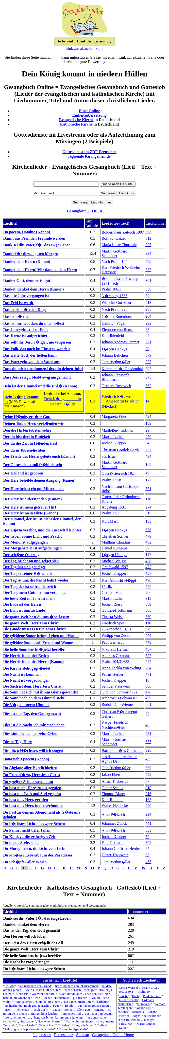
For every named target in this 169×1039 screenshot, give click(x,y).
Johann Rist (144, 1008)
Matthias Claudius (115, 542)
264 (148, 668)
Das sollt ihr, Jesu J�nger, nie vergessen (37, 342)
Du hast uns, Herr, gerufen (25, 800)
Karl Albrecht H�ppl (118, 580)
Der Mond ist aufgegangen (25, 542)
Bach (135, 996)
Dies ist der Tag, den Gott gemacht (32, 713)
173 (148, 480)
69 (147, 548)
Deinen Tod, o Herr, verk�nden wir (33, 423)
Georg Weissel (128, 987)
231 (148, 733)
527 (148, 656)
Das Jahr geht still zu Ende (25, 330)
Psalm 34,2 (149, 987)
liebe (47, 998)
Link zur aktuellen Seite (84, 48)
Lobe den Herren (50, 1021)
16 (147, 680)
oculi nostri (41, 1009)
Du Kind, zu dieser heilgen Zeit (29, 837)
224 (148, 814)
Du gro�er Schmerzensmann (28, 782)
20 (147, 349)
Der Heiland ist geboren (23, 473)
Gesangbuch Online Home (113, 1035)
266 (148, 592)
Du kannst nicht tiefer (78, 1001)
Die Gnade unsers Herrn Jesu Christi (34, 629)
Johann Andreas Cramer (120, 342)
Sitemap (82, 1035)
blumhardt (144, 1004)
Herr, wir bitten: (83, 1025)
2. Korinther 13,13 (116, 629)
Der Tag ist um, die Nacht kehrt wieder (35, 580)
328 (148, 750)
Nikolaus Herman (115, 649)
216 (148, 794)
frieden (64, 1025)
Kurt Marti (109, 521)
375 (148, 377)
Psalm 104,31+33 (115, 661)
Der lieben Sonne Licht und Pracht (32, 536)
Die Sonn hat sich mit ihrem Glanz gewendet (40, 692)
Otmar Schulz (112, 788)
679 (148, 355)
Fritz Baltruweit (129, 1019)
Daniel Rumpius (114, 548)
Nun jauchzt (24, 1001)
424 (148, 416)
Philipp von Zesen (115, 635)
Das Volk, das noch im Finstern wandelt (36, 349)
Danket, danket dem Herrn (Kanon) (33, 289)
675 (148, 742)
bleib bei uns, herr (48, 1001)
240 (148, 805)
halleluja (102, 1001)
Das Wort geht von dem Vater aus (31, 362)
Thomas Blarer (113, 794)
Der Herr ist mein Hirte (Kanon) (30, 513)
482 (148, 542)
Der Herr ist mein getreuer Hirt (29, 507)
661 (148, 704)
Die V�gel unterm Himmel (26, 705)
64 (147, 443)
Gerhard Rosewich (116, 386)
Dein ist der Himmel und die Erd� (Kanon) (40, 386)
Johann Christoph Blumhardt (115, 377)
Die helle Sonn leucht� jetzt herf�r (34, 649)
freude (69, 1005)
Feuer (57, 1005)
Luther (123, 1027)
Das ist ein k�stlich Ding (24, 310)
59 (147, 295)
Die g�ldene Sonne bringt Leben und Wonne (41, 636)
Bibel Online (89, 111)
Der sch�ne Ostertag (21, 555)
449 (148, 642)
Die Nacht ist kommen (22, 674)
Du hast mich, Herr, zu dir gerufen (32, 788)
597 (148, 368)
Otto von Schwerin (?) (119, 692)
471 (148, 674)
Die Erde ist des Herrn (22, 604)
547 (148, 661)
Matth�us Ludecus (117, 430)
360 (148, 617)
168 (148, 800)
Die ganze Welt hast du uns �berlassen (36, 617)
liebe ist (22, 994)
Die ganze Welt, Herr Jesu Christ (31, 623)
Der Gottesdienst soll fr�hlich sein (32, 465)
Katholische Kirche (76, 124)
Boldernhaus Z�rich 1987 (122, 232)
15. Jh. (106, 586)
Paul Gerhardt (112, 642)
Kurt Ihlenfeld (112, 335)
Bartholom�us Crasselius (122, 750)
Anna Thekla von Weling (121, 668)
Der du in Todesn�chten (24, 450)
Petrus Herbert (112, 674)
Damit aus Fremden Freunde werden (34, 238)
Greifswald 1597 (114, 567)
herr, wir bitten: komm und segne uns (58, 1017)
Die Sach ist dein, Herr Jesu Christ (32, 686)
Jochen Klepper (113, 443)
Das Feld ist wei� (18, 303)
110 (148, 623)
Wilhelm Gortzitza (116, 302)
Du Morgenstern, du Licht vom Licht (34, 848)
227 (148, 245)
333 (148, 270)
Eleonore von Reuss (117, 330)
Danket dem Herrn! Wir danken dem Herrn (40, 270)
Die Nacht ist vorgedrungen (26, 680)
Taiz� (123, 996)
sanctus (99, 1009)
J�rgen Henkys (114, 349)
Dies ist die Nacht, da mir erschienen (34, 725)
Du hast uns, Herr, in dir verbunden (33, 805)
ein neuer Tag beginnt (99, 1013)
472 (148, 567)
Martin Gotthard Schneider (114, 253)
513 (148, 302)
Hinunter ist (22, 1017)
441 (148, 823)
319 (148, 598)
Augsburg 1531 (113, 507)
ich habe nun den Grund (35, 986)
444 (148, 635)
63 (147, 330)
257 (148, 450)
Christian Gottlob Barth (120, 450)
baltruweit (125, 1023)
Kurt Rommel (112, 800)
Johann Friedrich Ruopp (137, 1014)
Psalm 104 (145, 991)
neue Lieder (27, 1025)
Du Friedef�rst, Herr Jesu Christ (31, 775)
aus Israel (109, 456)
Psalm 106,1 (111, 289)
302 (148, 842)
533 (148, 830)
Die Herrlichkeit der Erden (26, 656)
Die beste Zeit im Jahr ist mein (29, 598)
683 (148, 386)
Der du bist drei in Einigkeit (26, 437)
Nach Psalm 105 (114, 261)
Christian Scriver (114, 536)
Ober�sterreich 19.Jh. (119, 473)
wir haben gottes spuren (93, 1005)
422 (148, 774)
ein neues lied (72, 1013)
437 (148, 649)
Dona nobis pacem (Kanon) (26, 759)
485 (148, 862)
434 (148, 456)
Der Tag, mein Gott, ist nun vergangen (35, 592)
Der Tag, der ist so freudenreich (29, 586)
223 (148, 362)
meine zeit (22, 1009)
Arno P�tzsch (113, 814)
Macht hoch (47, 1025)
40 (147, 725)
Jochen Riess (111, 604)
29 (147, 430)
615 (148, 513)
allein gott (83, 1009)
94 (147, 335)
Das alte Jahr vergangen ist (26, 295)
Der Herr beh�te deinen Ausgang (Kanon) (39, 480)
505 (148, 610)
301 (148, 280)
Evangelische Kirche (76, 120)
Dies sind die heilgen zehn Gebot (30, 733)
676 (148, 530)
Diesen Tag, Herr (17, 742)
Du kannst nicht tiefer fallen (27, 830)
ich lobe (9, 986)
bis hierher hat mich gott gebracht (26, 1005)
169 (148, 464)
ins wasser (28, 1021)
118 (148, 499)
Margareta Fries (113, 416)
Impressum (42, 1035)
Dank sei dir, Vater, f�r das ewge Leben (37, 245)
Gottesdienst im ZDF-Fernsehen (89, 152)
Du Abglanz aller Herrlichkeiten (30, 768)
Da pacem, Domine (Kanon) (26, 232)
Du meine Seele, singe (21, 842)
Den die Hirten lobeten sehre (27, 430)
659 (148, 604)
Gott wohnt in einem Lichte (84, 1021)
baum (56, 1009)
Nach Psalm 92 (113, 309)
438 (148, 561)
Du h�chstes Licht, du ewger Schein (34, 823)
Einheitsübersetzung (89, 115)
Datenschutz (63, 1035)
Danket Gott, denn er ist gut (26, 280)
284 (148, 316)
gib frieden (80, 998)
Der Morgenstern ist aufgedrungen (32, 548)
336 (148, 289)
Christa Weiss (112, 617)
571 (148, 489)
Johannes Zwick (114, 823)
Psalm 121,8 (111, 480)
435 (148, 759)
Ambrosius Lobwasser (119, 698)
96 (147, 855)
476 (148, 692)
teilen (102, 1025)
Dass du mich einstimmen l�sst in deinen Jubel (43, 369)
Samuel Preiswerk (115, 686)
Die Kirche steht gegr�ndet (26, 668)
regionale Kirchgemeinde (89, 156)
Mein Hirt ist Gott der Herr (43, 990)
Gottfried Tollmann (116, 610)
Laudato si (62, 998)
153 (148, 521)
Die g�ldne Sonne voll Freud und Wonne (38, 642)
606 (148, 686)
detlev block (151, 1016)
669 (148, 768)
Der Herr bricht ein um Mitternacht (33, 489)
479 (148, 536)
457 (148, 573)
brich (7, 1009)
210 (148, 788)
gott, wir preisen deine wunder (34, 1029)
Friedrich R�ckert (116, 396)
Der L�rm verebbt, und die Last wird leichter (42, 530)
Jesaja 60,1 (126, 991)
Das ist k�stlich (17, 316)
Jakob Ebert (110, 774)
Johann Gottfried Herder (120, 848)
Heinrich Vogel (113, 323)
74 (147, 848)
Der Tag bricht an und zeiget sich (31, 561)
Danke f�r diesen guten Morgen (30, 254)
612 (148, 238)
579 (148, 629)
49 (147, 473)
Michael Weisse (113, 561)
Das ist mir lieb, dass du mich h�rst (33, 323)
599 (148, 261)
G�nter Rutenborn (116, 316)
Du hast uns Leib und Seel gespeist (32, 794)
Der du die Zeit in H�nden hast (30, 443)
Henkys (149, 1019)
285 (148, 309)
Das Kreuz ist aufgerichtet (25, 335)
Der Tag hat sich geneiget (24, 567)
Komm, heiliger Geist (73, 1029)
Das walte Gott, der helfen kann (30, 355)
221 (148, 342)
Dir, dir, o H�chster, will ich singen (33, 750)
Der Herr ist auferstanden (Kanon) (32, 499)
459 (148, 698)
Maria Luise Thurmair (118, 245)
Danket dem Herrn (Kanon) (26, 261)
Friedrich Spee (113, 623)
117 (148, 554)
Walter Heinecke (114, 805)
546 (148, 586)
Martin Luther (112, 437)
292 (148, 323)
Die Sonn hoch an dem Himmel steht (34, 698)
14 (147, 401)
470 (148, 437)
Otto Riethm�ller (115, 362)
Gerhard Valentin (114, 592)
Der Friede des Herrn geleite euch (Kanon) (39, 456)
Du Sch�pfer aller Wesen (25, 862)
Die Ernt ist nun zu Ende (24, 610)
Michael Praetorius (131, 1012)
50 (147, 837)
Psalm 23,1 (110, 513)
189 (148, 423)
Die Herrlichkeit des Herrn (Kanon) (33, 661)
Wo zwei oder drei (43, 994)
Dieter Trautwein (114, 855)
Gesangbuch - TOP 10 (84, 211)
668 (148, 232)
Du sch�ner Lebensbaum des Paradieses (37, 855)
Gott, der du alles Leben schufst (81, 994)
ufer (7, 1017)
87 (147, 781)
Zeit (7, 1029)
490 (148, 580)
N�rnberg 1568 (114, 296)
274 (148, 507)
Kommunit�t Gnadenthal (122, 369)
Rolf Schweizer (113, 238)
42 (147, 713)
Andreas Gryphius (115, 656)
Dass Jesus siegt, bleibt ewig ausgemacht (37, 377)
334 (148, 253)
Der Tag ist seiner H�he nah (27, 573)
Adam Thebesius (114, 781)
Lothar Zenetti (128, 1000)
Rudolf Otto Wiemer (117, 704)
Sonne (68, 1009)
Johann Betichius (115, 355)
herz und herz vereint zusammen (76, 986)
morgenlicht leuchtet (44, 1013)
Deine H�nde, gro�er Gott (27, 417)
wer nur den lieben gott (80, 990)
